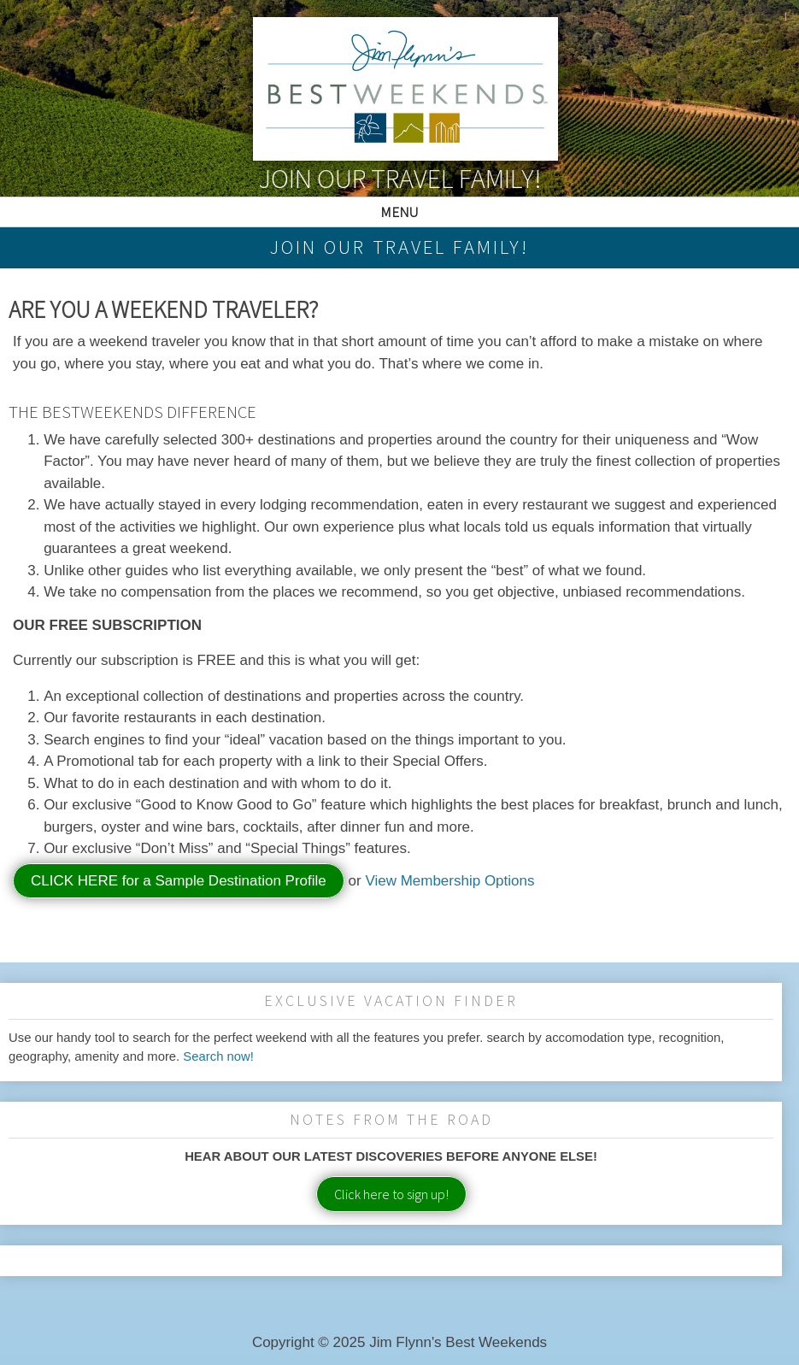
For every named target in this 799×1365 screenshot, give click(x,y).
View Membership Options (449, 881)
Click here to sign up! (391, 1194)
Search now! (218, 1056)
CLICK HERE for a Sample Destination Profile (178, 881)
